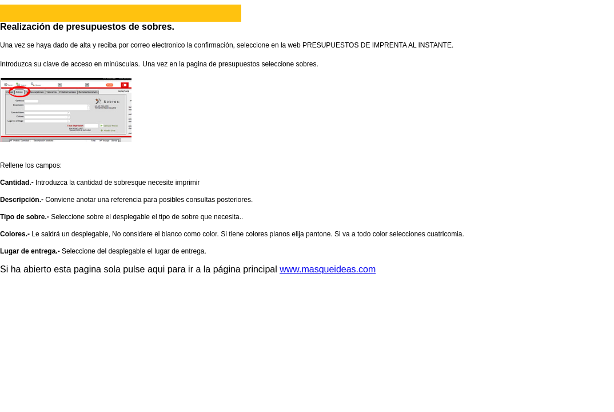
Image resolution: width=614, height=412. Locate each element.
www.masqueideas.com (328, 269)
